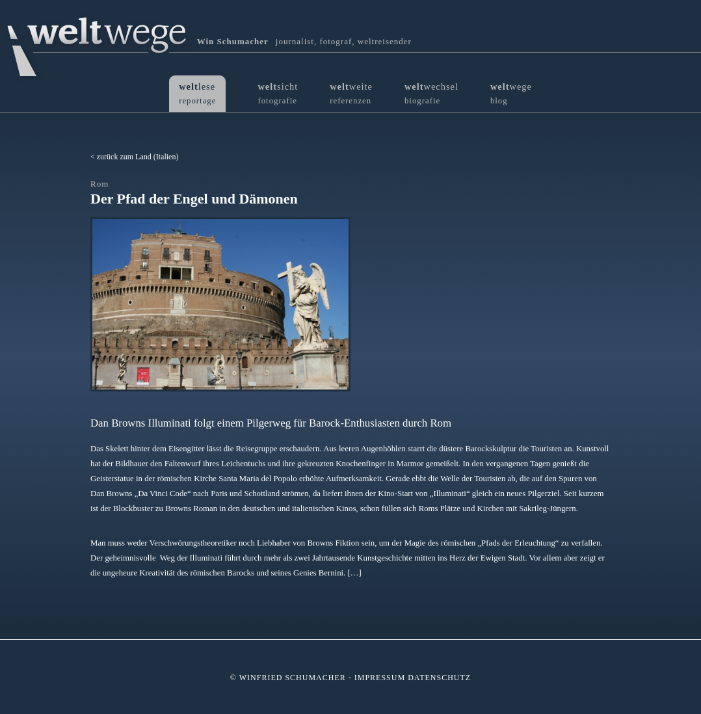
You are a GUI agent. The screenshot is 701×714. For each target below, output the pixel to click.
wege (511, 93)
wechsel (431, 93)
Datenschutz (439, 677)
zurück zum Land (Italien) (138, 156)
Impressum (379, 677)
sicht (278, 93)
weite (351, 93)
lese (197, 93)
